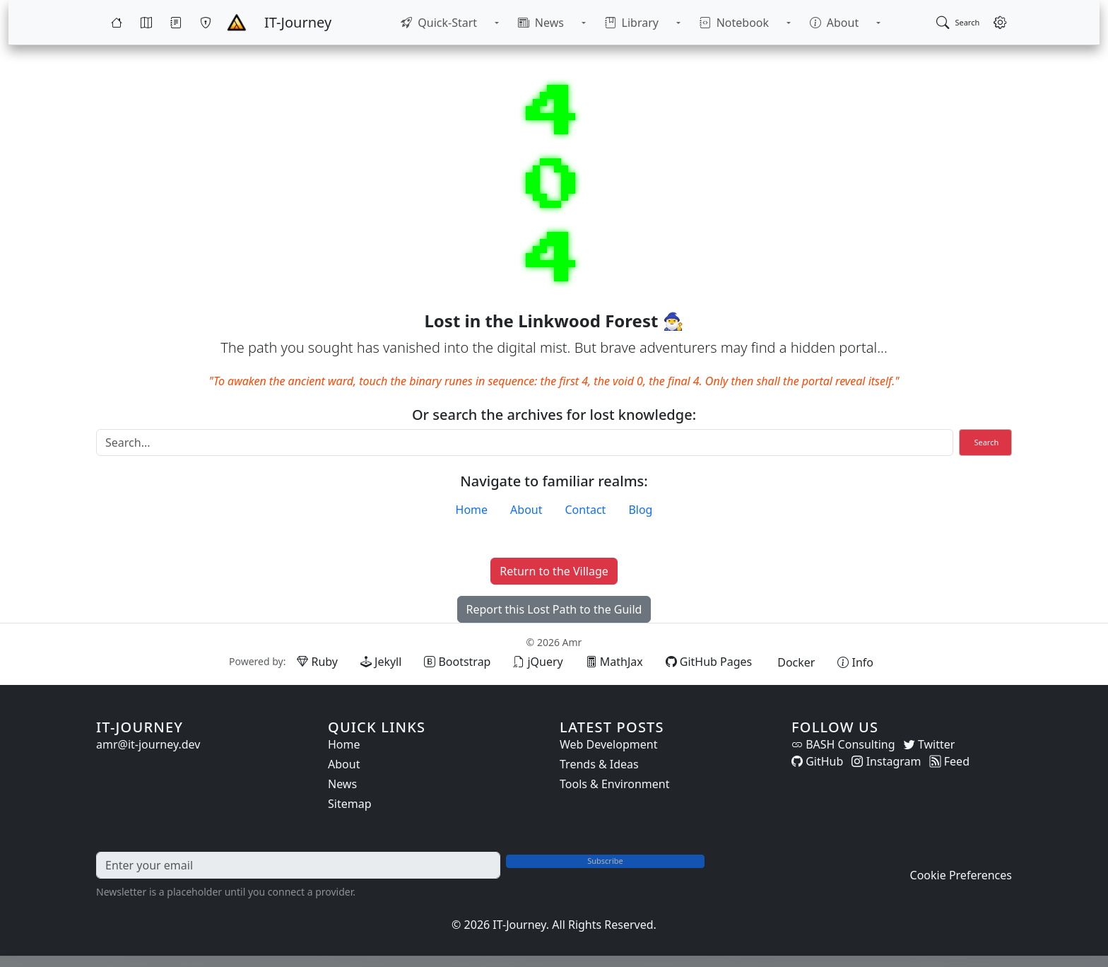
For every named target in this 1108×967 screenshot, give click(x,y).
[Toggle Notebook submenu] (767, 22)
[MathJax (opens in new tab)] (614, 661)
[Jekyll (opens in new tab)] (381, 661)
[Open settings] (1000, 23)
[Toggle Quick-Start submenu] (517, 22)
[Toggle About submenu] (843, 22)
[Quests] (176, 22)
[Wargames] (205, 22)
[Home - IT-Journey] (236, 22)
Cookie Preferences (961, 875)
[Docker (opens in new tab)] (794, 662)
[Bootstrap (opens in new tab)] (457, 661)
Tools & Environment (615, 784)
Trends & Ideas (599, 764)
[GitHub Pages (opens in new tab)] (709, 661)
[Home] (116, 22)
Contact (585, 509)
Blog (640, 509)
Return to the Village (554, 571)
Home (472, 509)
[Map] (146, 22)
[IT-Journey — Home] (297, 22)
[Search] (524, 442)
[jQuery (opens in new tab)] (537, 661)
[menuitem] (467, 22)
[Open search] (958, 23)
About (526, 509)
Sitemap (350, 803)
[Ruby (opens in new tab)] (317, 661)
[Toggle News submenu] (590, 22)
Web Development (608, 744)
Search (986, 442)
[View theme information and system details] (855, 662)
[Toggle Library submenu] (671, 22)
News (342, 784)
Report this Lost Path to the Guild (554, 609)
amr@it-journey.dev (148, 744)
